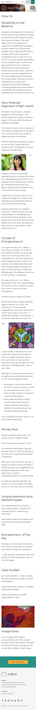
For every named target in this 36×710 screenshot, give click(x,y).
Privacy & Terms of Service (14, 705)
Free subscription (18, 662)
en (28, 2)
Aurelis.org (26, 705)
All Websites (7, 2)
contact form (9, 693)
